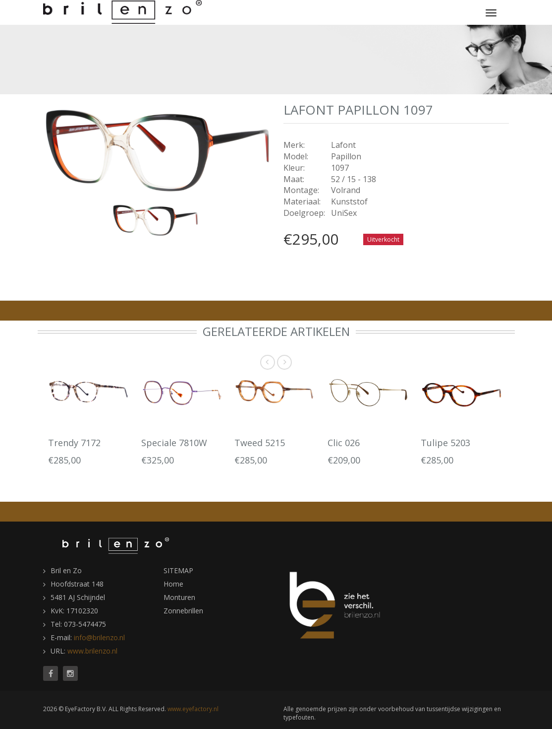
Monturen (179, 597)
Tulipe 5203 (445, 443)
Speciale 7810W (174, 443)
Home (173, 584)
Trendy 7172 (74, 443)
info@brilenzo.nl (99, 637)
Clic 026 (344, 443)
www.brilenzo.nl (92, 651)
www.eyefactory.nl (193, 709)
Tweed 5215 (259, 443)
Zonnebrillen (183, 610)
